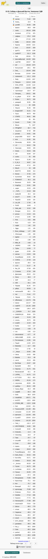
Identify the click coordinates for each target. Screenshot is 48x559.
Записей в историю (23, 541)
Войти (43, 3)
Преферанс (26, 552)
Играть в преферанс (22, 3)
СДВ (29, 8)
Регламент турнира (25, 547)
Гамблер (6, 557)
